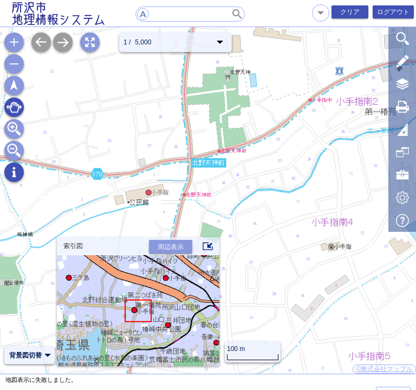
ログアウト (393, 12)
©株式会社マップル (384, 369)
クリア (350, 12)
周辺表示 (171, 247)
